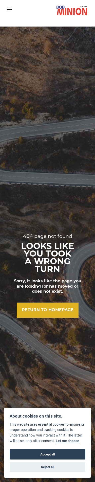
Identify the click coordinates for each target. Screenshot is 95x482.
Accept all (47, 454)
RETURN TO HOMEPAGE (47, 310)
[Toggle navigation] (9, 10)
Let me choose (67, 441)
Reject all (47, 467)
